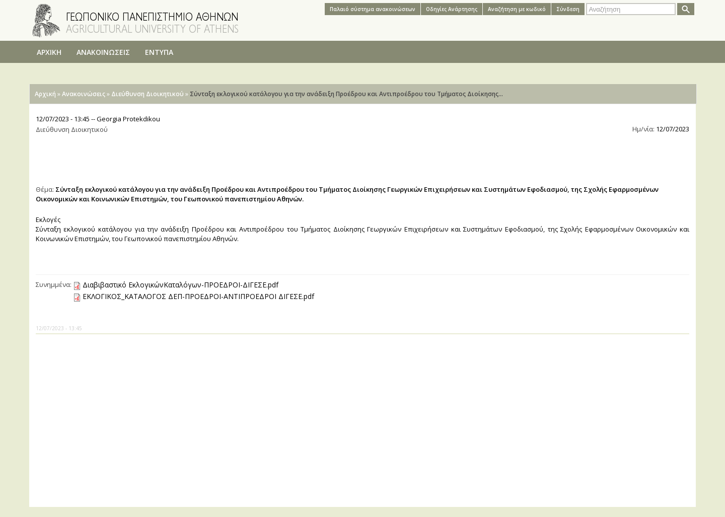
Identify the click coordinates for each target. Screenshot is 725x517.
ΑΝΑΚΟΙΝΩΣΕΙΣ (103, 52)
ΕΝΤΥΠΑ (159, 52)
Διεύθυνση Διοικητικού (147, 94)
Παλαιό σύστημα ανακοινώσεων (372, 9)
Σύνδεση (567, 9)
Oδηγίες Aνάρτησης (451, 9)
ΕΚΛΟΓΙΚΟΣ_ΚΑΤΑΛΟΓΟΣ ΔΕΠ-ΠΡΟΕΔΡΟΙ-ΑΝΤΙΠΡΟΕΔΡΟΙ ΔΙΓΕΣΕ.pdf (198, 296)
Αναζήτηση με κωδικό (517, 9)
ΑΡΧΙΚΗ (49, 52)
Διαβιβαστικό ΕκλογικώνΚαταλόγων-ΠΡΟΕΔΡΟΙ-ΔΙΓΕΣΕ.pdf (180, 284)
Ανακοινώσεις (83, 94)
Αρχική (45, 94)
